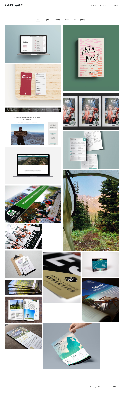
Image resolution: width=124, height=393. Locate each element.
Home (93, 5)
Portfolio (105, 5)
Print (67, 20)
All (38, 20)
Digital (46, 20)
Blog (116, 5)
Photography (79, 20)
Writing (57, 20)
